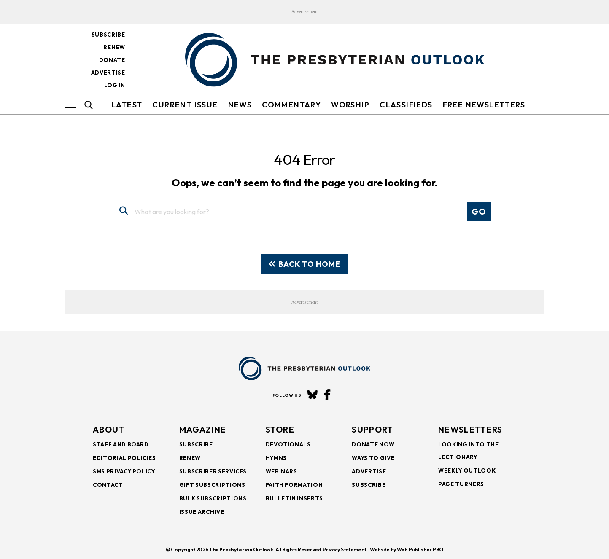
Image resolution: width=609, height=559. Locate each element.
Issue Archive (201, 511)
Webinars (281, 471)
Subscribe (108, 34)
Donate (112, 59)
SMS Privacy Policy (124, 471)
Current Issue (185, 105)
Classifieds (406, 105)
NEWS (240, 105)
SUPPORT (372, 429)
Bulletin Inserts (294, 498)
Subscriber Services (213, 471)
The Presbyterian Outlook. (242, 549)
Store (280, 429)
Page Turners (461, 484)
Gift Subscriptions (212, 484)
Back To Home (304, 264)
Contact (108, 484)
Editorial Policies (124, 457)
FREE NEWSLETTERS (484, 105)
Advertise (108, 72)
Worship (350, 105)
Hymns (276, 457)
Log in (114, 85)
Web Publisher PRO (420, 549)
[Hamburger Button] (70, 105)
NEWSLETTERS (470, 429)
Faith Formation (294, 484)
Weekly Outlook (467, 470)
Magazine (202, 429)
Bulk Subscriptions (213, 498)
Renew (114, 47)
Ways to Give (373, 457)
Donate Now (373, 444)
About (109, 429)
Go (479, 211)
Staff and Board (121, 444)
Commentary (291, 105)
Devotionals (288, 444)
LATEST (126, 105)
